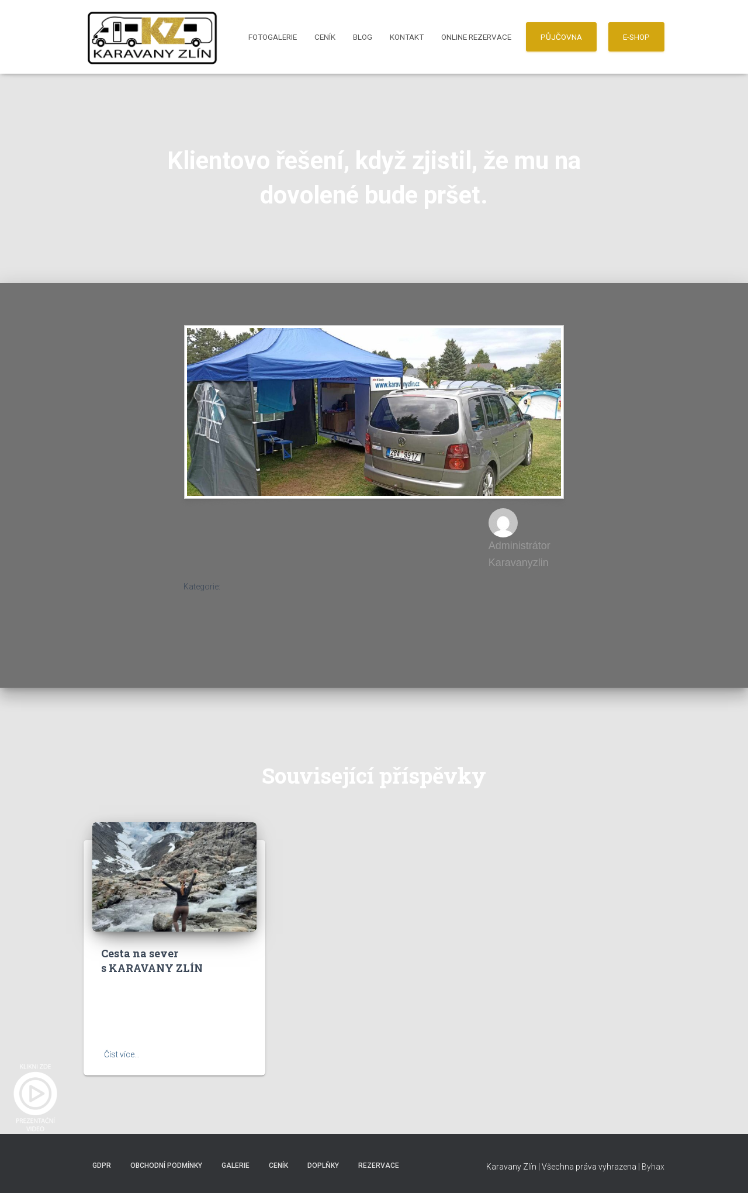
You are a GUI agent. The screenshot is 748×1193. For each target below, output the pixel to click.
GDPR (101, 1165)
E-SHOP (636, 37)
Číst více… (122, 1054)
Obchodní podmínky (166, 1165)
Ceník (324, 37)
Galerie (235, 1165)
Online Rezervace (476, 37)
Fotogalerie (272, 37)
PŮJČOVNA (561, 37)
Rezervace (378, 1165)
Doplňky (323, 1165)
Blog (362, 37)
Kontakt (407, 37)
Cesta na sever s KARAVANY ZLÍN (152, 960)
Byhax (653, 1166)
